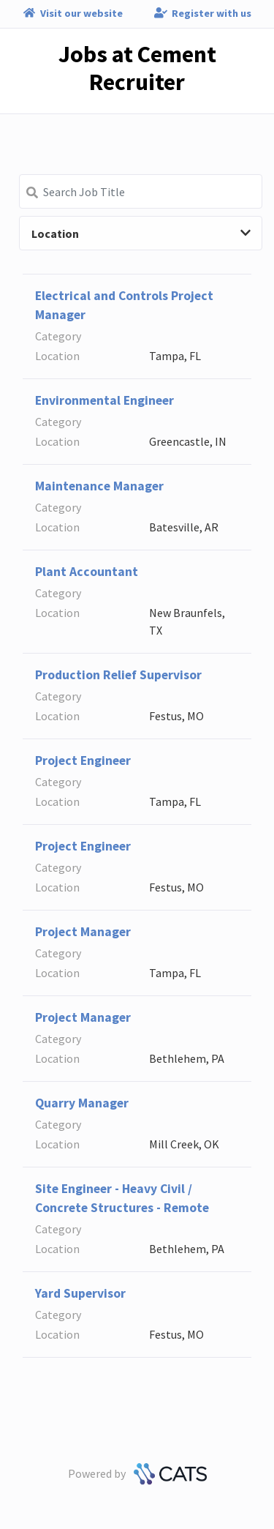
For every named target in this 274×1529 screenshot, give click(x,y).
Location (141, 233)
